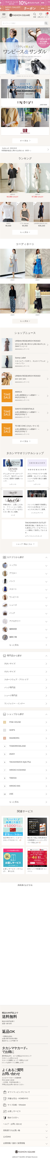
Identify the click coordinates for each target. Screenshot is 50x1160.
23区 (8, 794)
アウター (9, 574)
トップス (9, 566)
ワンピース (10, 597)
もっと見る (24, 232)
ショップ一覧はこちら (24, 544)
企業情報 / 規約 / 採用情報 (14, 1143)
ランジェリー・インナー (14, 703)
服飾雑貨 (9, 629)
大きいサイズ (9, 663)
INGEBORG (11, 738)
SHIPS (9, 730)
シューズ (9, 605)
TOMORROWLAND (14, 746)
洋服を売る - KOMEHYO (15, 1098)
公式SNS (7, 1137)
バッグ (8, 613)
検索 (34, 15)
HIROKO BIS (11, 786)
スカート (9, 590)
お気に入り (41, 15)
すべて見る (24, 141)
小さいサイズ (9, 671)
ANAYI (9, 754)
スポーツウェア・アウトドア (16, 679)
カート (47, 15)
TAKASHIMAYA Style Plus (17, 762)
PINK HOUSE (12, 722)
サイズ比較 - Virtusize (14, 1105)
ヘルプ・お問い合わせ (12, 1124)
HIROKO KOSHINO (14, 770)
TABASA (10, 778)
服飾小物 (9, 637)
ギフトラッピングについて (16, 1092)
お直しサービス (12, 1111)
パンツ (8, 582)
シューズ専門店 (10, 695)
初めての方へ (11, 1117)
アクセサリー (11, 621)
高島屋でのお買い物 (11, 1130)
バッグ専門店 (9, 687)
